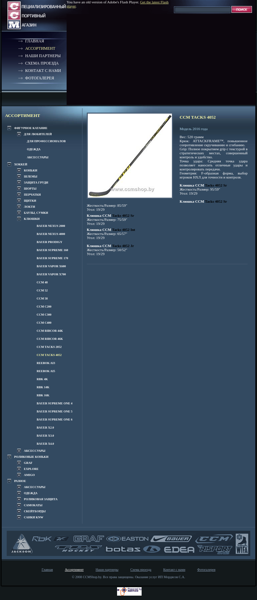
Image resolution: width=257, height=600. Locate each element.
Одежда (33, 149)
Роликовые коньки (31, 456)
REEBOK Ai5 (46, 371)
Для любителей (38, 134)
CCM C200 (44, 306)
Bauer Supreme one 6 (54, 419)
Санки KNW (33, 517)
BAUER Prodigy (49, 242)
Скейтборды (35, 511)
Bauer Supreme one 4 (54, 403)
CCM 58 (42, 298)
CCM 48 (42, 282)
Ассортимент (40, 48)
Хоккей (20, 164)
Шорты (30, 188)
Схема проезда (42, 63)
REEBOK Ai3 (46, 363)
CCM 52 (42, 290)
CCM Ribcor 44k (50, 330)
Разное (20, 481)
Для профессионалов (46, 141)
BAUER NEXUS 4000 (51, 234)
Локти (29, 206)
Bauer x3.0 (45, 435)
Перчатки (32, 194)
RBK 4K (42, 379)
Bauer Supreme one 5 (54, 411)
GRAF (28, 463)
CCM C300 (44, 314)
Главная (34, 41)
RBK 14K (43, 387)
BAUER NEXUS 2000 (51, 226)
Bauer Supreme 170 (52, 258)
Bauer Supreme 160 (52, 250)
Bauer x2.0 (45, 427)
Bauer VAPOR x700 (51, 274)
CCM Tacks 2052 (49, 347)
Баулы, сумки (36, 212)
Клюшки (32, 219)
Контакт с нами (43, 70)
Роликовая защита (41, 499)
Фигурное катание (30, 128)
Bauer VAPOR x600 (51, 266)
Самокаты (33, 505)
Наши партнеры (43, 55)
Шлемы (30, 176)
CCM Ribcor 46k (50, 339)
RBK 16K (43, 395)
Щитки (30, 200)
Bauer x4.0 (45, 443)
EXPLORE (31, 469)
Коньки (30, 170)
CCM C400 (44, 322)
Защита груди (36, 182)
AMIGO (29, 475)
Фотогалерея (39, 78)
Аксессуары (37, 157)
